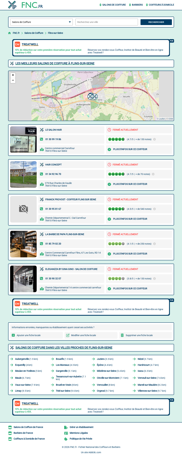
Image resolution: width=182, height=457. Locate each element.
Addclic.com (94, 452)
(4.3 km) (67, 365)
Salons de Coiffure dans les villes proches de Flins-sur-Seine (63, 347)
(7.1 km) (71, 378)
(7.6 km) (151, 378)
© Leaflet (161, 119)
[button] (94, 96)
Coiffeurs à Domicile (161, 4)
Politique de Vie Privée (81, 438)
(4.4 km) (104, 365)
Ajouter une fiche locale (28, 335)
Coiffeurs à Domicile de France (29, 438)
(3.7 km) (145, 359)
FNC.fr (16, 33)
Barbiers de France (23, 433)
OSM (170, 119)
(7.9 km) (27, 385)
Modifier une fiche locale (83, 335)
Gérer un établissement (81, 427)
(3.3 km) (105, 359)
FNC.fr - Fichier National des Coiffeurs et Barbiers (95, 447)
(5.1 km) (66, 371)
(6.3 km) (145, 371)
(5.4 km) (111, 371)
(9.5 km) (23, 391)
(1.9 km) (26, 359)
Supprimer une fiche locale (139, 335)
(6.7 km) (23, 378)
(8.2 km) (152, 385)
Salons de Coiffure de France (28, 427)
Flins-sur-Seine (55, 33)
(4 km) (23, 365)
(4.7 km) (148, 365)
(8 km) (67, 385)
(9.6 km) (67, 391)
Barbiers (137, 4)
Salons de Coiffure (114, 4)
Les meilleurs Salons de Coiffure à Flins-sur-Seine (54, 63)
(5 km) (28, 371)
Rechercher (156, 22)
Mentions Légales (79, 433)
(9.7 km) (105, 391)
